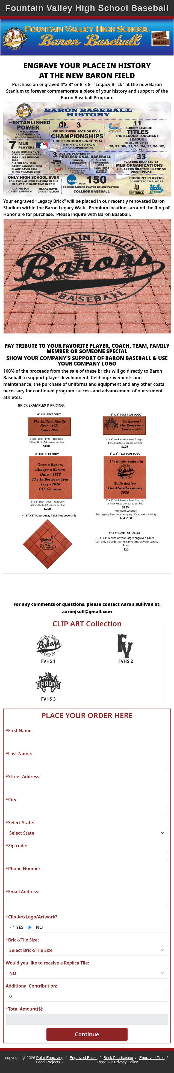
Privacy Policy (126, 1062)
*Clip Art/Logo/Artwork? (31, 917)
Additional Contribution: (31, 986)
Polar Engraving (50, 1057)
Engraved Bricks (84, 1057)
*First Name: (19, 730)
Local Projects (48, 1062)
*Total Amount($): (24, 1009)
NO (39, 927)
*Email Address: (22, 892)
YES (19, 927)
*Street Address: (23, 777)
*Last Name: (19, 753)
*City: (11, 800)
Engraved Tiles (152, 1057)
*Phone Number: (24, 869)
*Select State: (20, 823)
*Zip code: (16, 846)
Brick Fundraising (118, 1057)
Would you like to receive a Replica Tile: (47, 963)
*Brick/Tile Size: (22, 940)
